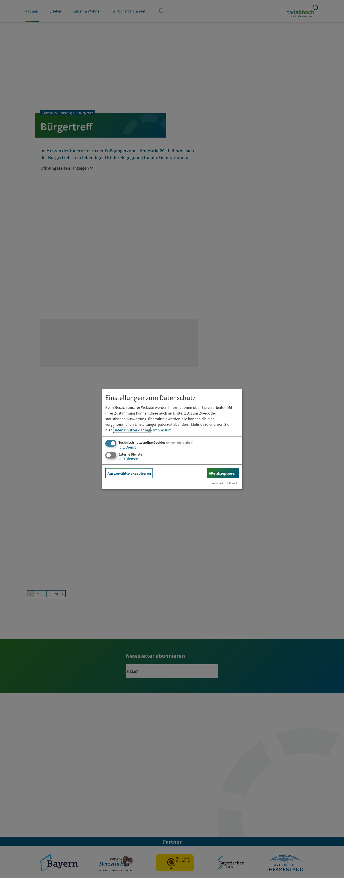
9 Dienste (128, 458)
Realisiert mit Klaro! (224, 483)
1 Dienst (127, 447)
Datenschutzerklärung (131, 430)
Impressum (162, 430)
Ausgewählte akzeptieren (129, 473)
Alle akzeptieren (222, 473)
